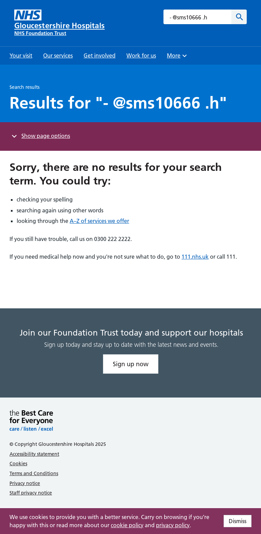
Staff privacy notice (31, 493)
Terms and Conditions (34, 473)
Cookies (18, 463)
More (178, 58)
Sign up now (131, 364)
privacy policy (173, 525)
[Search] (239, 17)
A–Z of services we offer (99, 220)
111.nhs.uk (195, 256)
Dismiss (237, 521)
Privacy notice (25, 483)
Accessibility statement (34, 454)
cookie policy (127, 525)
